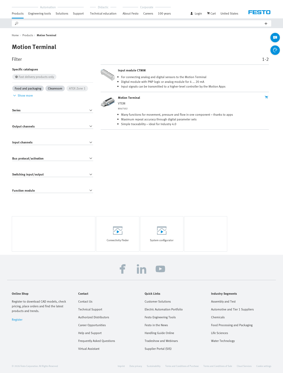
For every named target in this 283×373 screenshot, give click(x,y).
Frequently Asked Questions (96, 340)
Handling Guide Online (159, 333)
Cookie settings (263, 366)
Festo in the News (156, 325)
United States (229, 13)
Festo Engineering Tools (160, 317)
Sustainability (154, 366)
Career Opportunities (92, 325)
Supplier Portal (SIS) (158, 348)
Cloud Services (244, 366)
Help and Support (90, 333)
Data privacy (136, 366)
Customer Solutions (158, 301)
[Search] (141, 23)
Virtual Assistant (88, 348)
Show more (22, 95)
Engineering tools (39, 13)
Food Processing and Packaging (232, 325)
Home (15, 35)
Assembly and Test (223, 301)
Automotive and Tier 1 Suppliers (232, 309)
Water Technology (223, 340)
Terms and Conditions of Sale (217, 366)
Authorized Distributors (93, 317)
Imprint (121, 366)
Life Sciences (219, 333)
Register (17, 319)
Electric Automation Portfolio (164, 309)
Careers (148, 13)
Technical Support (90, 309)
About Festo (131, 13)
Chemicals (218, 317)
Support (78, 13)
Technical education (103, 13)
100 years (164, 13)
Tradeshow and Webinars (161, 340)
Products (18, 13)
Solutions (62, 13)
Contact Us (85, 301)
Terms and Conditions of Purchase (182, 366)
